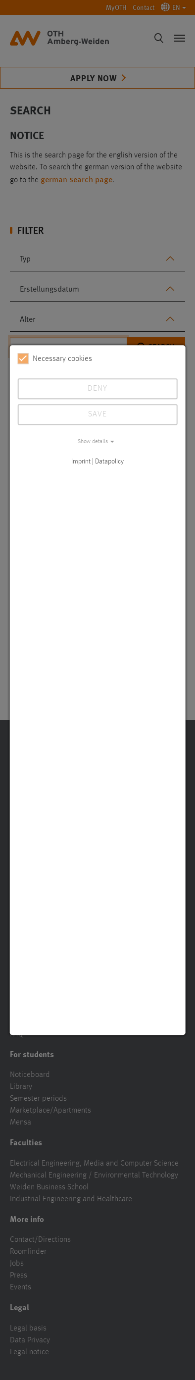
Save (97, 414)
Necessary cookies (55, 358)
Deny (97, 389)
